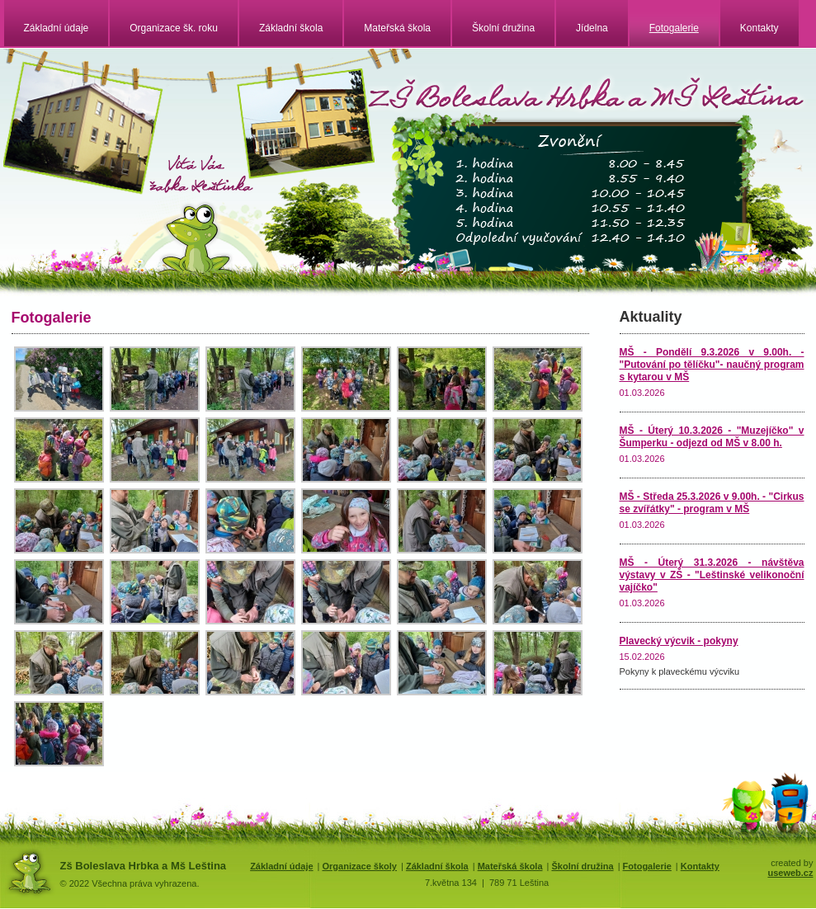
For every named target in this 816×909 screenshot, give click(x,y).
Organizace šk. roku (174, 28)
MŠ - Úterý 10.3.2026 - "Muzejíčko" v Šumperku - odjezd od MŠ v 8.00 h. (712, 437)
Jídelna (592, 28)
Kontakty (759, 28)
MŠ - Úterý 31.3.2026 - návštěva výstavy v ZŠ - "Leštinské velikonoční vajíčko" (712, 575)
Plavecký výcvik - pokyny (679, 641)
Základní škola (291, 28)
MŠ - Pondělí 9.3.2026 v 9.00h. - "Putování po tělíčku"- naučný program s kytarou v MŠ (712, 364)
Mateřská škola (397, 28)
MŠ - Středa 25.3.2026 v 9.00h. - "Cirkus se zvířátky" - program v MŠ (712, 503)
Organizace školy (359, 866)
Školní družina (503, 28)
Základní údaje (56, 28)
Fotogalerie (674, 28)
